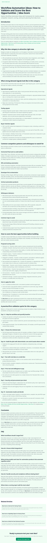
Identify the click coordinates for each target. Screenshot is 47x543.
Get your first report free (23, 539)
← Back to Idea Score (5, 1)
